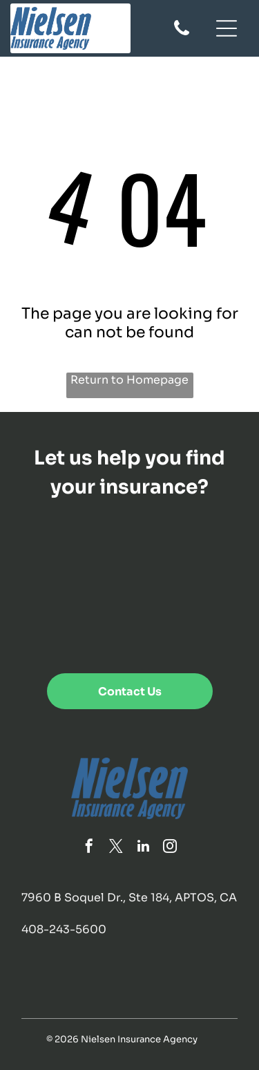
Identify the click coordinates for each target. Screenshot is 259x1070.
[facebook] (89, 848)
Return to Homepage (129, 380)
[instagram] (170, 848)
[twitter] (116, 848)
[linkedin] (143, 848)
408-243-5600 (63, 929)
